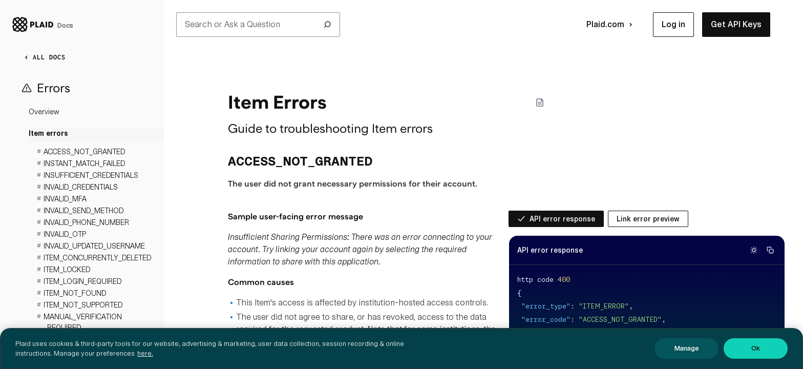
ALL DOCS (43, 57)
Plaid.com (611, 24)
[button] (673, 24)
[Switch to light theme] (754, 250)
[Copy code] (770, 250)
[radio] (556, 219)
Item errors (48, 134)
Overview (44, 112)
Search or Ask (258, 24)
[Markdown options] (539, 102)
